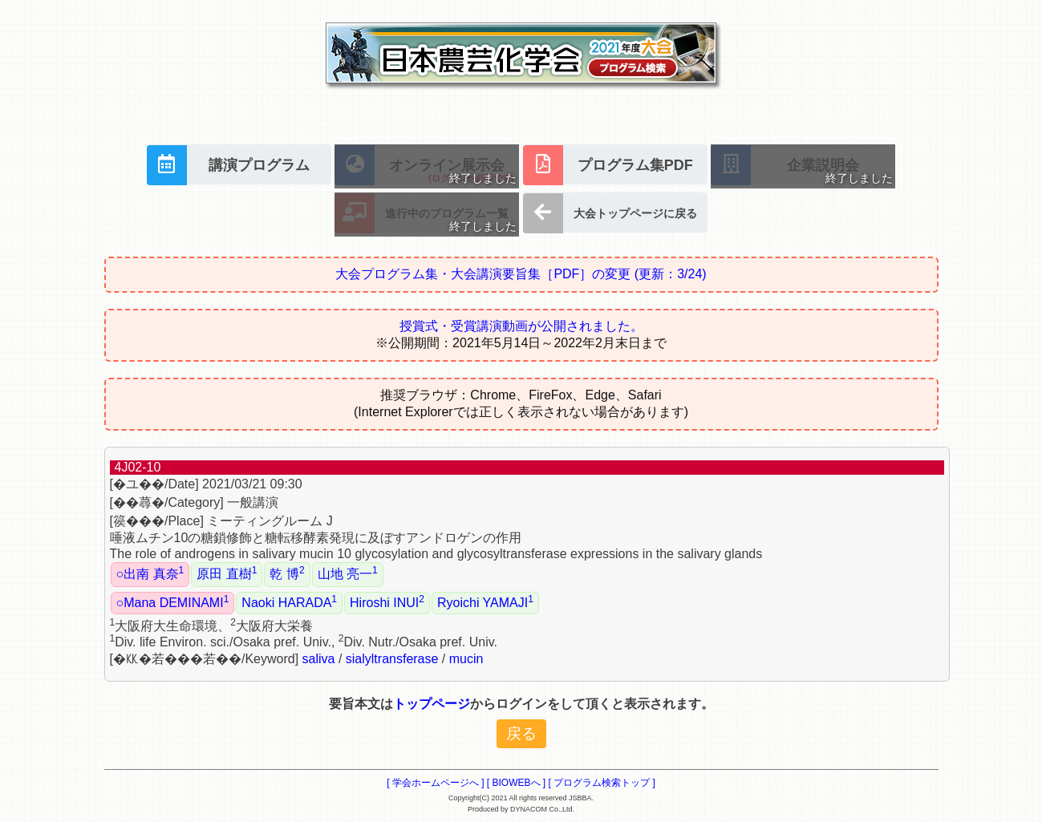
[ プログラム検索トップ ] (602, 782)
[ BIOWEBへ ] (516, 782)
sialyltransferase (392, 659)
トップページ (431, 704)
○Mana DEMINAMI (172, 601)
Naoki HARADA (289, 601)
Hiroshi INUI (387, 601)
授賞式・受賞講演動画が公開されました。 (521, 326)
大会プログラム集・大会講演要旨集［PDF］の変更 (520, 274)
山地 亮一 (348, 573)
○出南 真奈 (150, 573)
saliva (318, 659)
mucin (466, 659)
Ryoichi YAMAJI (485, 601)
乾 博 (287, 573)
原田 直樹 (227, 573)
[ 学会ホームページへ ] (435, 782)
